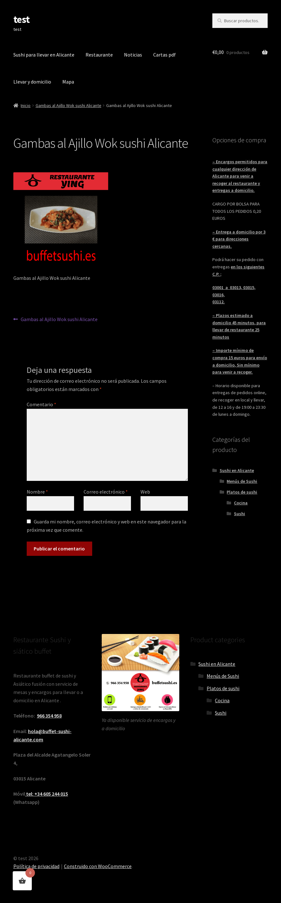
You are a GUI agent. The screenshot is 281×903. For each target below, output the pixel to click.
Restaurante (99, 54)
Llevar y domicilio (32, 81)
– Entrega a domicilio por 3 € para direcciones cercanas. (238, 239)
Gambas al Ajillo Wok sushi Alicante (68, 105)
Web (145, 492)
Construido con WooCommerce (98, 866)
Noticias (133, 54)
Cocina (241, 503)
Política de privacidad (36, 866)
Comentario (41, 404)
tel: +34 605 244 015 (46, 794)
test (21, 19)
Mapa (68, 81)
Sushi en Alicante (237, 470)
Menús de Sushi (242, 481)
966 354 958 (49, 715)
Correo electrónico (106, 492)
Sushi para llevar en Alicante (43, 54)
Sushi (239, 513)
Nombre (37, 492)
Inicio (26, 105)
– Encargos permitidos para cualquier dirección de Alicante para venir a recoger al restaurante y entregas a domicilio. (239, 176)
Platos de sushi (242, 492)
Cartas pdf (164, 54)
